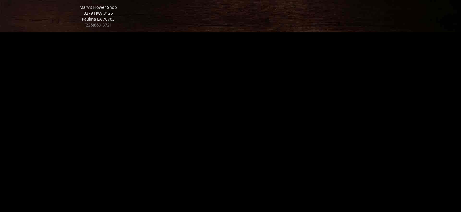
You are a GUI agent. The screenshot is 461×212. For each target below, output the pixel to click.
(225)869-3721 (98, 25)
